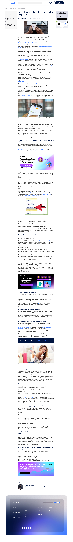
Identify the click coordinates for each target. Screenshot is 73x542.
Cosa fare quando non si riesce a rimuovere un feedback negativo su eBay (11, 24)
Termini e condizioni (47, 527)
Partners (26, 514)
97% (39, 303)
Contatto (50, 510)
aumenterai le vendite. (31, 93)
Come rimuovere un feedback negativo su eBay (11, 21)
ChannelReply (15, 508)
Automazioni (39, 521)
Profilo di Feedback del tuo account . (31, 195)
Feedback (24, 8)
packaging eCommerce (44, 411)
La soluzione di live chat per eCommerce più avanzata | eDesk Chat (42, 517)
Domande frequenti (10, 27)
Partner (26, 516)
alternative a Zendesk (16, 514)
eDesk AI (38, 510)
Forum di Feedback (47, 194)
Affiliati (26, 521)
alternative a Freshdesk (17, 515)
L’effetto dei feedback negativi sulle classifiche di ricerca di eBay (11, 18)
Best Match (34, 83)
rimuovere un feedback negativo (36, 89)
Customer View (39, 514)
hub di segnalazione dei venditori (44, 240)
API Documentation (28, 520)
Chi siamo (51, 508)
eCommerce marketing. (47, 56)
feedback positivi (26, 95)
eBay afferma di (21, 149)
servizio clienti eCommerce (35, 150)
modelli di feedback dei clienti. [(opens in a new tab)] (42, 340)
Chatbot (38, 508)
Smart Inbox (39, 512)
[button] (44, 3)
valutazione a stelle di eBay (47, 65)
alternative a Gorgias (16, 517)
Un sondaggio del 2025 (23, 59)
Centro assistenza (28, 508)
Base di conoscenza (40, 523)
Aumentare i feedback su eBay (25, 327)
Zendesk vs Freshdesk (16, 512)
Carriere (50, 512)
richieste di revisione (38, 149)
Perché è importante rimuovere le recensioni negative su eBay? (10, 15)
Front (14, 510)
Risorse (26, 512)
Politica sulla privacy (56, 527)
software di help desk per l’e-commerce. (33, 395)
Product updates (28, 518)
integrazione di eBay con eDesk (28, 397)
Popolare (19, 8)
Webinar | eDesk (27, 510)
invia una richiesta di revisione (36, 192)
